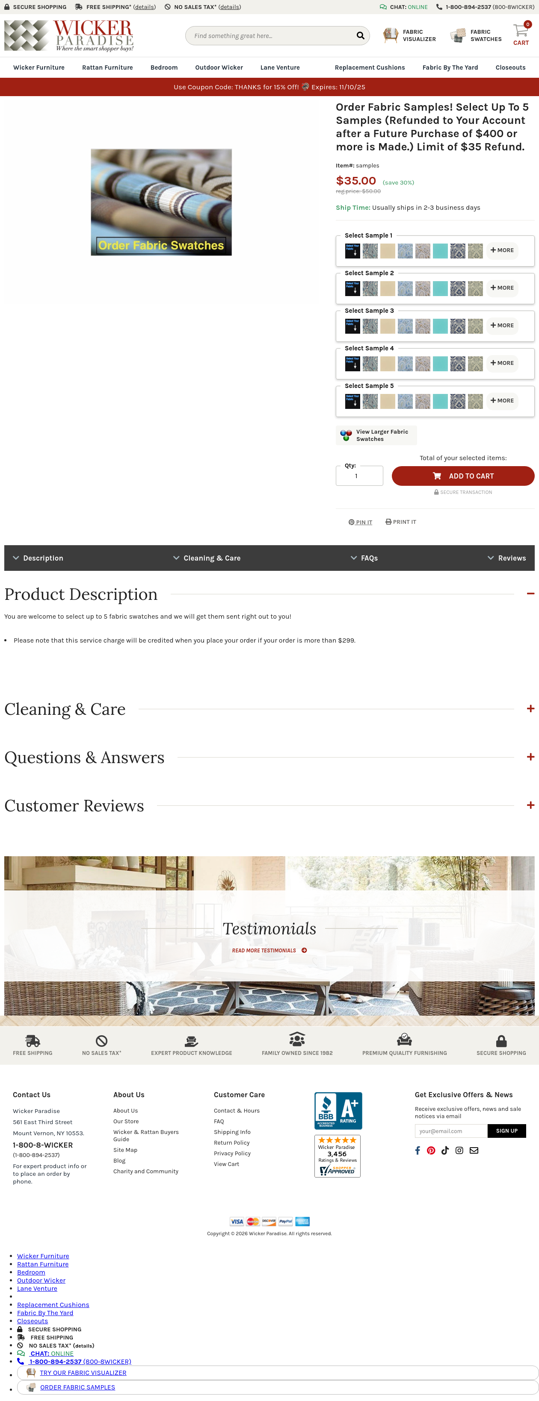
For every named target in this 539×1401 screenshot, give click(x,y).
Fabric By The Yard (450, 67)
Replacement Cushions (370, 67)
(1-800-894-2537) (36, 1155)
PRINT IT (400, 522)
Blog (119, 1160)
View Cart (226, 1164)
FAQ (219, 1121)
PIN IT (354, 522)
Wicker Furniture (39, 67)
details (83, 1345)
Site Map (125, 1150)
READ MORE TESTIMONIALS (269, 950)
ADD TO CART (463, 476)
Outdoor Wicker (219, 67)
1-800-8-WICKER (43, 1145)
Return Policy (232, 1142)
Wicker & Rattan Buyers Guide (146, 1135)
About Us (125, 1110)
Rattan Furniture (107, 67)
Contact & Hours (237, 1110)
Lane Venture (280, 67)
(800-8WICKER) (74, 1361)
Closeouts (511, 67)
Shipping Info (232, 1132)
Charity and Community (145, 1171)
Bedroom (164, 67)
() (144, 7)
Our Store (126, 1121)
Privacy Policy (232, 1153)
